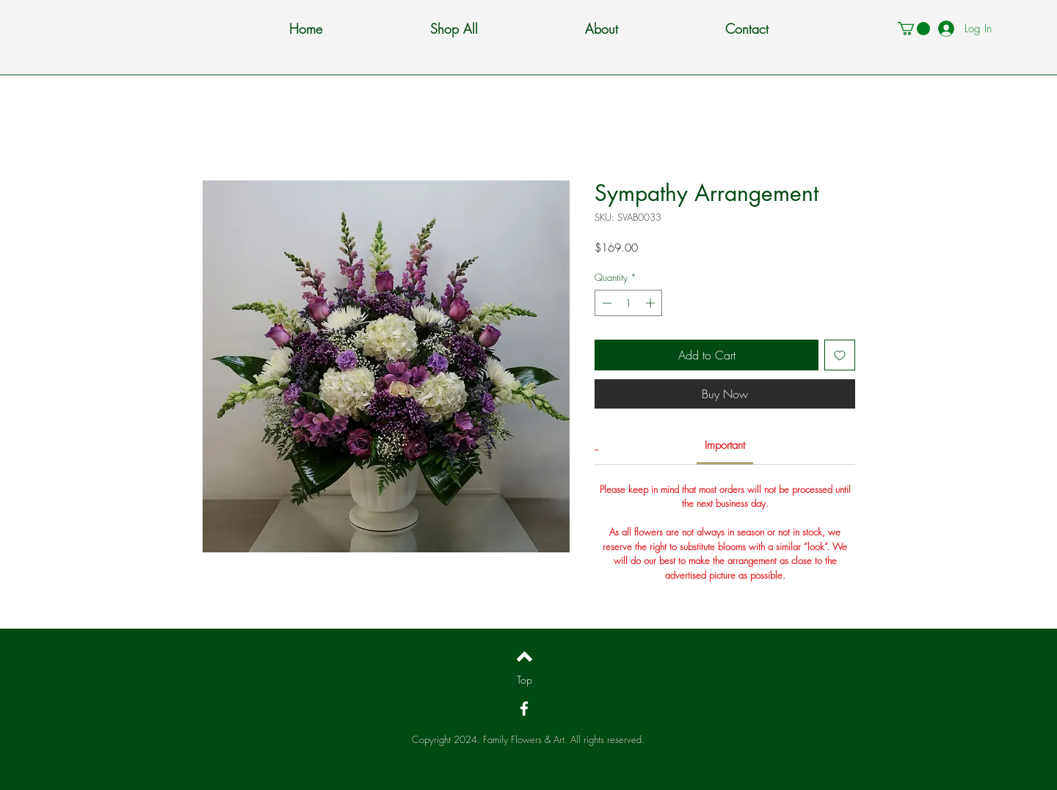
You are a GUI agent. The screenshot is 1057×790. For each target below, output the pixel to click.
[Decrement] (605, 302)
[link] (725, 445)
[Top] (524, 680)
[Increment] (652, 302)
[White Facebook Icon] (524, 708)
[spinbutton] (628, 302)
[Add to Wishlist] (839, 355)
